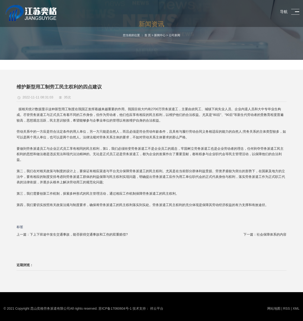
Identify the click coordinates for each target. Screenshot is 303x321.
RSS (286, 308)
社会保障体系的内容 (271, 234)
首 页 (147, 35)
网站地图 (274, 308)
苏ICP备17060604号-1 (115, 308)
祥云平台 (156, 308)
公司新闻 (174, 35)
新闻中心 (159, 35)
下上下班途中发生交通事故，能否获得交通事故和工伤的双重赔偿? (79, 234)
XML (296, 308)
